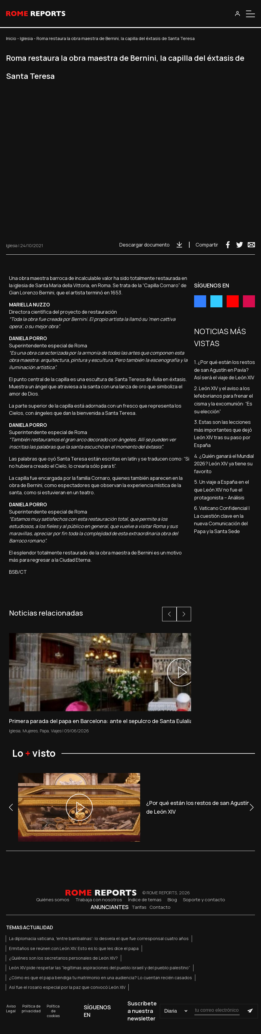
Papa (44, 731)
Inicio (11, 38)
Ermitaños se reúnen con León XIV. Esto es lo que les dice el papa (74, 948)
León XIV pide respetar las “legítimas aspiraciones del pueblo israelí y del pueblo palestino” (99, 967)
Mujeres (30, 731)
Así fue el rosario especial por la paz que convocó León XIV (67, 987)
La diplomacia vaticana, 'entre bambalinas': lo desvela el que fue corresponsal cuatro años (99, 938)
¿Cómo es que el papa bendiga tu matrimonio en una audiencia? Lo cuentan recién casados (100, 977)
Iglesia (26, 38)
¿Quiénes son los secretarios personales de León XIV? (63, 958)
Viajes (56, 731)
